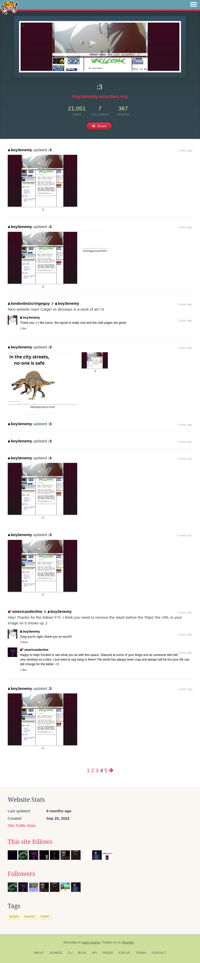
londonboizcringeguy (29, 303)
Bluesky (128, 942)
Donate (56, 953)
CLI (70, 953)
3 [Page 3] (96, 770)
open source (91, 942)
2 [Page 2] (92, 770)
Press (108, 953)
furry (45, 916)
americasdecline (25, 611)
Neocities (70, 942)
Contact (159, 953)
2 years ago (185, 150)
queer (14, 916)
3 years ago (185, 424)
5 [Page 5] (106, 770)
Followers (21, 874)
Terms (141, 953)
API (94, 953)
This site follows (30, 841)
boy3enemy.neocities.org (100, 96)
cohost (29, 916)
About (39, 953)
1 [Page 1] (88, 770)
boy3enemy (20, 150)
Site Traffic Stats (22, 825)
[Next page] (111, 770)
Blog (82, 953)
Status (124, 953)
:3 (49, 150)
